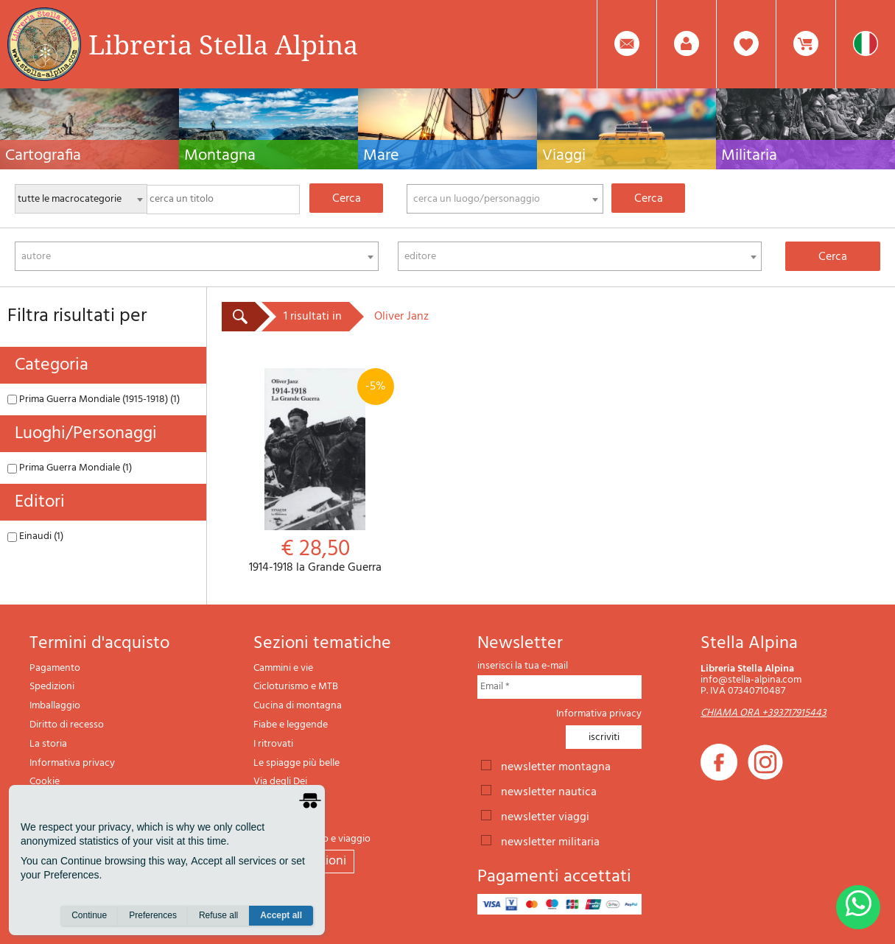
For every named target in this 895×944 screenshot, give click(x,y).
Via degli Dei (280, 781)
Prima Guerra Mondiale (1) (69, 467)
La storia (48, 744)
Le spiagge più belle (296, 763)
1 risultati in (313, 316)
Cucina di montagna (297, 706)
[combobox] (505, 199)
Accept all (281, 915)
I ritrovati (273, 744)
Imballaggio (54, 706)
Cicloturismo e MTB (295, 686)
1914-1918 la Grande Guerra (315, 471)
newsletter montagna (556, 766)
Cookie (44, 781)
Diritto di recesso (66, 725)
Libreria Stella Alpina (223, 44)
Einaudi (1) (35, 536)
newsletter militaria (550, 841)
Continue (89, 915)
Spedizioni (51, 686)
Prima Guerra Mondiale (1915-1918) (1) (93, 399)
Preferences (153, 915)
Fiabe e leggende (290, 725)
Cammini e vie (283, 668)
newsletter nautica (549, 791)
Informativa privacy (72, 763)
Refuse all (218, 915)
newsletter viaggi (545, 816)
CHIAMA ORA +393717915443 (763, 713)
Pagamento (54, 668)
